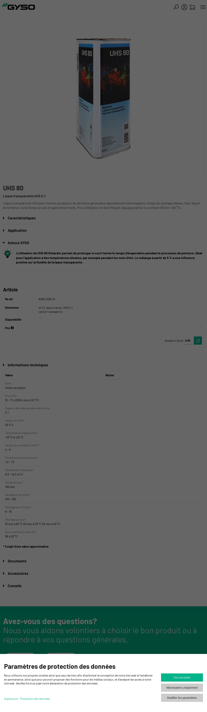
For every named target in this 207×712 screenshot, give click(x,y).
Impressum (11, 698)
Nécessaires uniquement (182, 687)
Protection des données (35, 698)
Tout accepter (182, 677)
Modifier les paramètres (182, 697)
